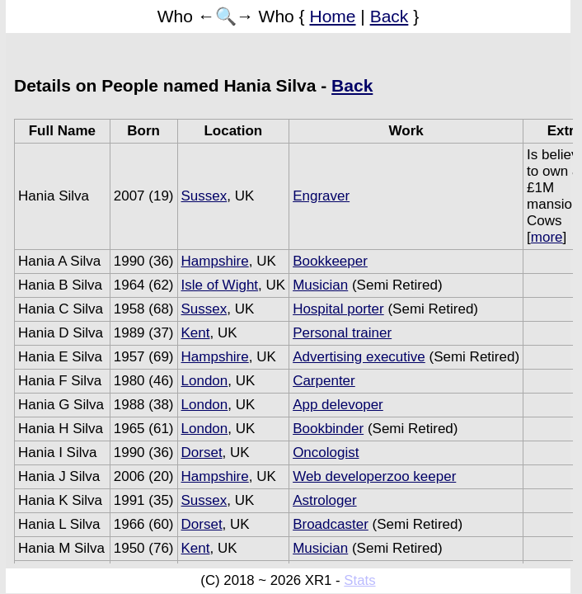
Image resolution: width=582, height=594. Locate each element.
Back (389, 16)
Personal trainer (342, 333)
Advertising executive (359, 357)
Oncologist (326, 452)
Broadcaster (330, 524)
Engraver (321, 196)
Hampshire (215, 261)
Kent (195, 333)
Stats (359, 580)
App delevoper (338, 404)
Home (332, 16)
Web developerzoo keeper (374, 476)
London (204, 381)
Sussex (204, 196)
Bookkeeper (330, 261)
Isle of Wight (220, 285)
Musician (320, 285)
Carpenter (324, 381)
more (547, 237)
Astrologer (324, 500)
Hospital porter (338, 309)
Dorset (202, 452)
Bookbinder (328, 428)
